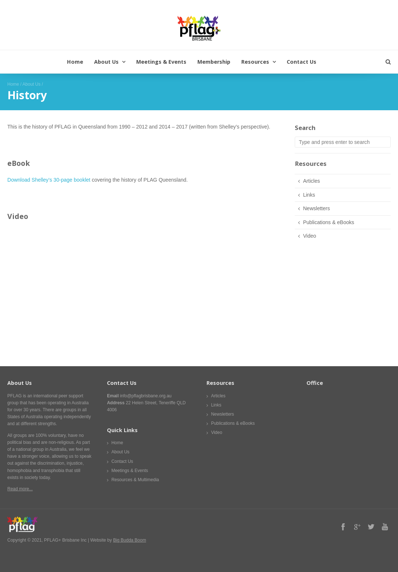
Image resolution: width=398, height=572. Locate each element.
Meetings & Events (161, 61)
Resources (255, 61)
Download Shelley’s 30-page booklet (48, 180)
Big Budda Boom (129, 540)
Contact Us (301, 61)
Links (309, 195)
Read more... (20, 488)
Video (309, 236)
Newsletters (316, 208)
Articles (311, 181)
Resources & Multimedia (135, 479)
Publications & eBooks (328, 222)
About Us (106, 61)
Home (75, 61)
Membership (213, 61)
